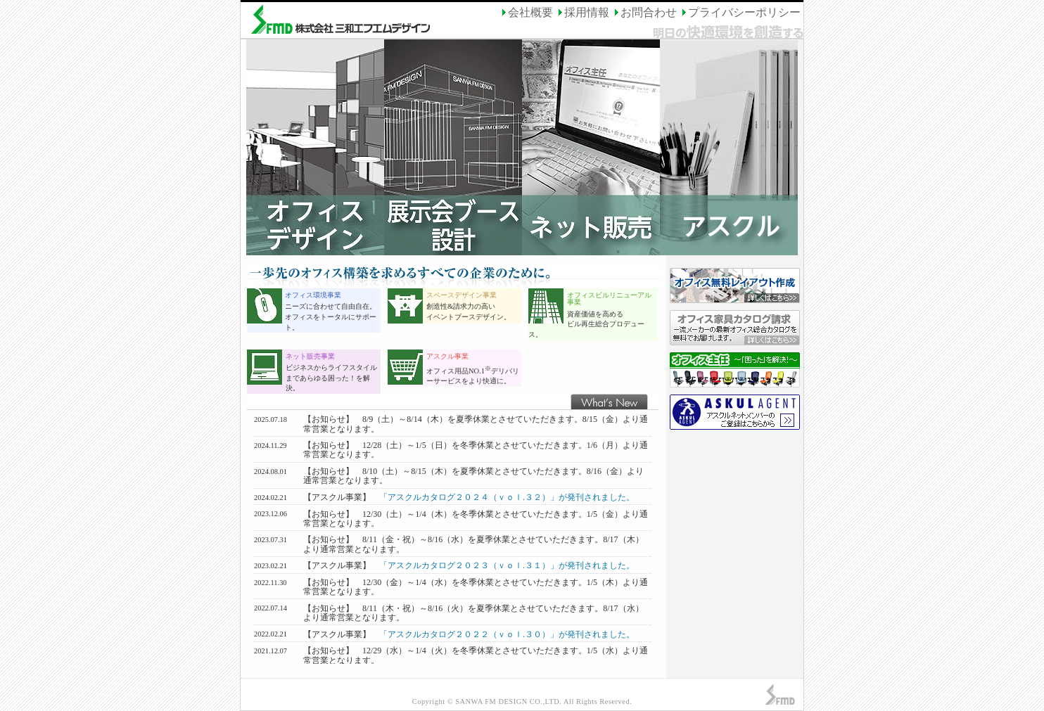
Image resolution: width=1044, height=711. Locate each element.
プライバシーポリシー (740, 12)
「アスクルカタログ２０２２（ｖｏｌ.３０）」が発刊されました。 (507, 634)
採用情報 (582, 12)
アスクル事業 (447, 356)
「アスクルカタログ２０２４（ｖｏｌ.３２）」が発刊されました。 (507, 497)
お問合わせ (644, 12)
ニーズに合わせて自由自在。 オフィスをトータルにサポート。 (330, 316)
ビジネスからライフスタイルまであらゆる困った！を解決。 (331, 378)
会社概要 (526, 12)
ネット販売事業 (310, 356)
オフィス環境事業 (313, 295)
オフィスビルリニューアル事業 (609, 298)
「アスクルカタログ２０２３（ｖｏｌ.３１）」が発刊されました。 (507, 565)
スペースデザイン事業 (461, 295)
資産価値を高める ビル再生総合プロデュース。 (586, 324)
